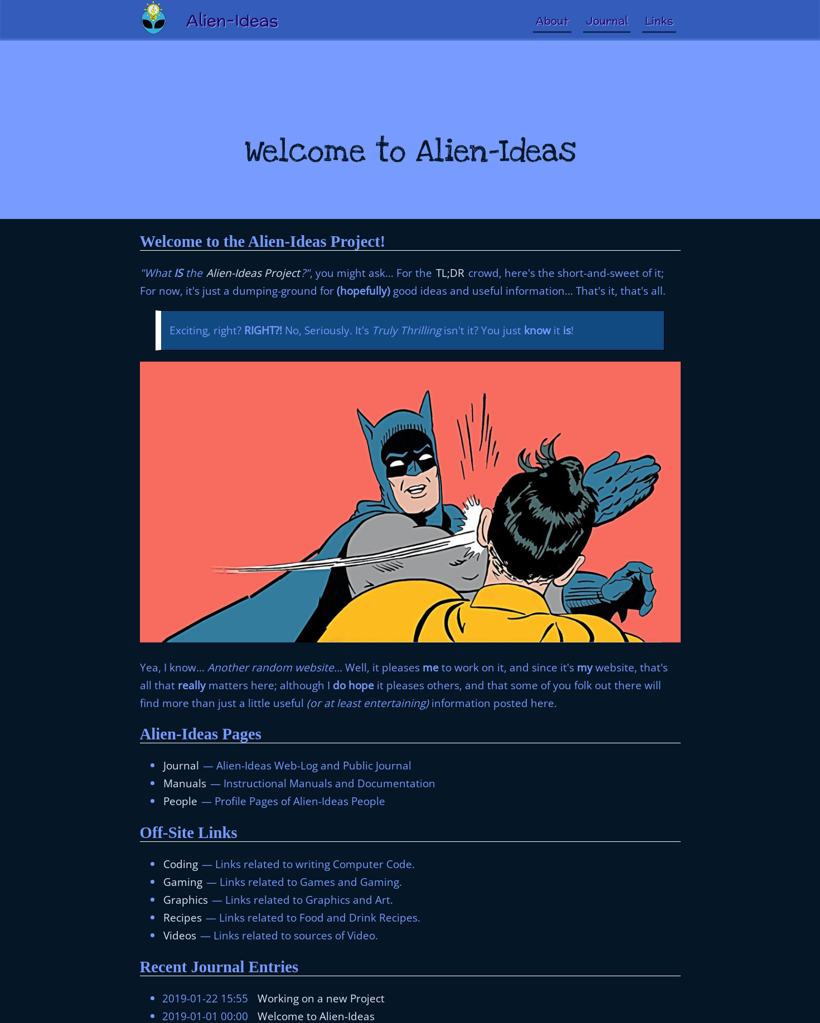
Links (659, 20)
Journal (607, 20)
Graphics (185, 899)
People (180, 800)
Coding (180, 863)
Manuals (184, 783)
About (552, 20)
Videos (179, 935)
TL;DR (450, 272)
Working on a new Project (321, 998)
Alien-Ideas (232, 20)
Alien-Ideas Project (253, 272)
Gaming (182, 881)
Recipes (182, 917)
